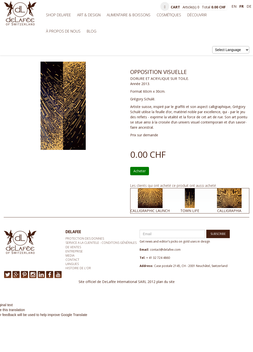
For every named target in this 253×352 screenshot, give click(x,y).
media (69, 255)
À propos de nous (63, 31)
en (234, 6)
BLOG (91, 31)
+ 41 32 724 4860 (158, 258)
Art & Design (89, 14)
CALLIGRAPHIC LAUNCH (150, 210)
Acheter (139, 171)
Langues (72, 264)
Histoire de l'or (78, 268)
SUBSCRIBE (218, 234)
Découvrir (197, 14)
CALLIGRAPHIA (229, 210)
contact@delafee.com (165, 249)
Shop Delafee (58, 14)
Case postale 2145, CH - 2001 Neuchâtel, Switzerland (191, 266)
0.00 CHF (218, 7)
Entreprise (74, 251)
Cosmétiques (169, 14)
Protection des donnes (84, 238)
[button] (164, 6)
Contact (72, 260)
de (249, 6)
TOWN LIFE (189, 210)
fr (241, 6)
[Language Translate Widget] (230, 49)
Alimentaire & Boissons (128, 14)
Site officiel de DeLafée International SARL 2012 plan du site (127, 281)
